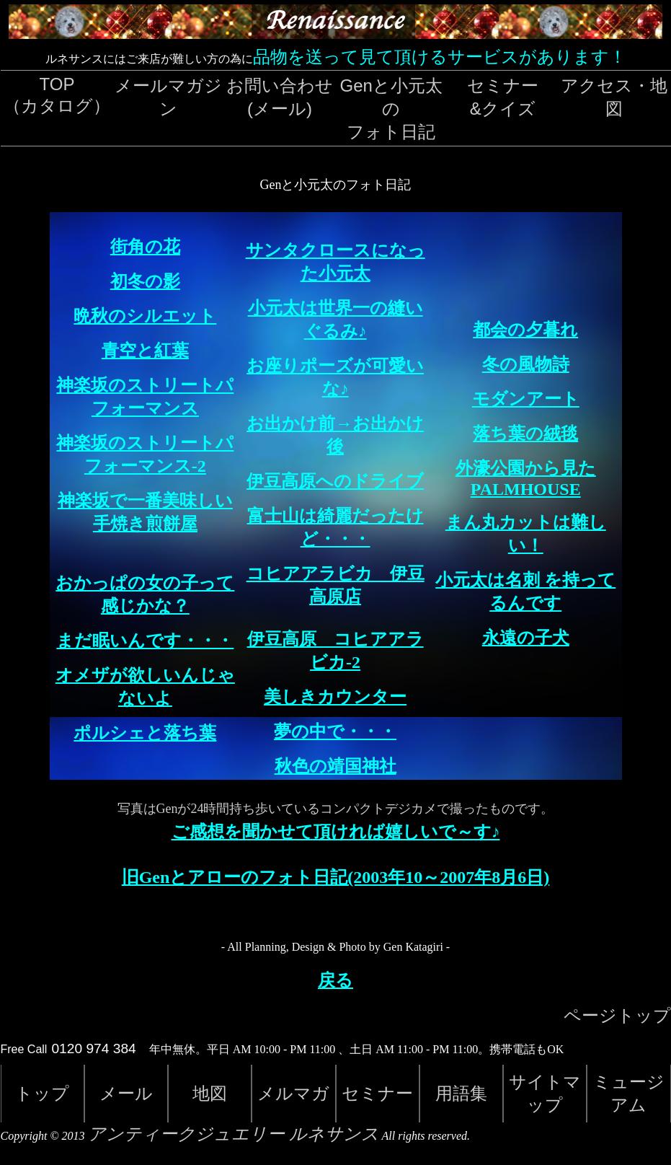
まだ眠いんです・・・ (145, 640)
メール (126, 1093)
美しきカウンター (335, 696)
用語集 (461, 1093)
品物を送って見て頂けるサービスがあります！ (439, 56)
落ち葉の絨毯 (525, 433)
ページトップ (617, 1015)
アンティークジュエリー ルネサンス (233, 1134)
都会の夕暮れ (525, 329)
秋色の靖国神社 (335, 766)
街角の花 (145, 246)
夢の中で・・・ (335, 731)
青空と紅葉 (145, 350)
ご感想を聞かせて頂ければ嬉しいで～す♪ (336, 831)
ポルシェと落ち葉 (145, 733)
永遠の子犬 (525, 637)
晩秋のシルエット (145, 316)
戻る (335, 980)
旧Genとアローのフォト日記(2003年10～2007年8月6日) (336, 877)
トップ (42, 1093)
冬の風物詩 (525, 364)
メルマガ (293, 1093)
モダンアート (525, 399)
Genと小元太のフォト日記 (391, 108)
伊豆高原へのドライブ (335, 481)
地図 (209, 1093)
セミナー (377, 1093)
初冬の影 (145, 281)
